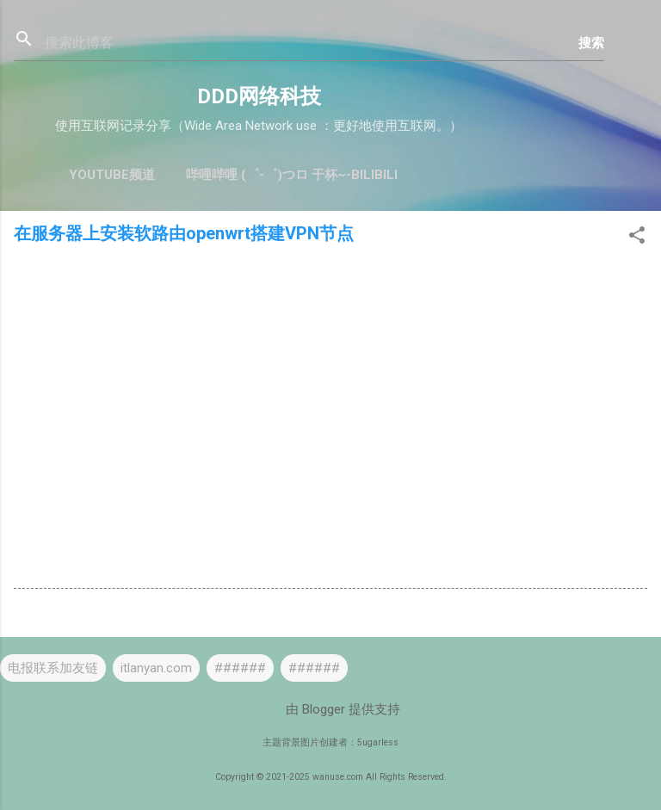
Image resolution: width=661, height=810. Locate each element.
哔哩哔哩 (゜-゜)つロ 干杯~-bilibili (292, 174)
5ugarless (377, 742)
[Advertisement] (330, 389)
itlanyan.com (156, 668)
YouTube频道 (112, 174)
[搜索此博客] (311, 43)
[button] (637, 238)
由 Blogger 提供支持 (331, 709)
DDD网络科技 (259, 96)
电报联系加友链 (53, 668)
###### (240, 668)
